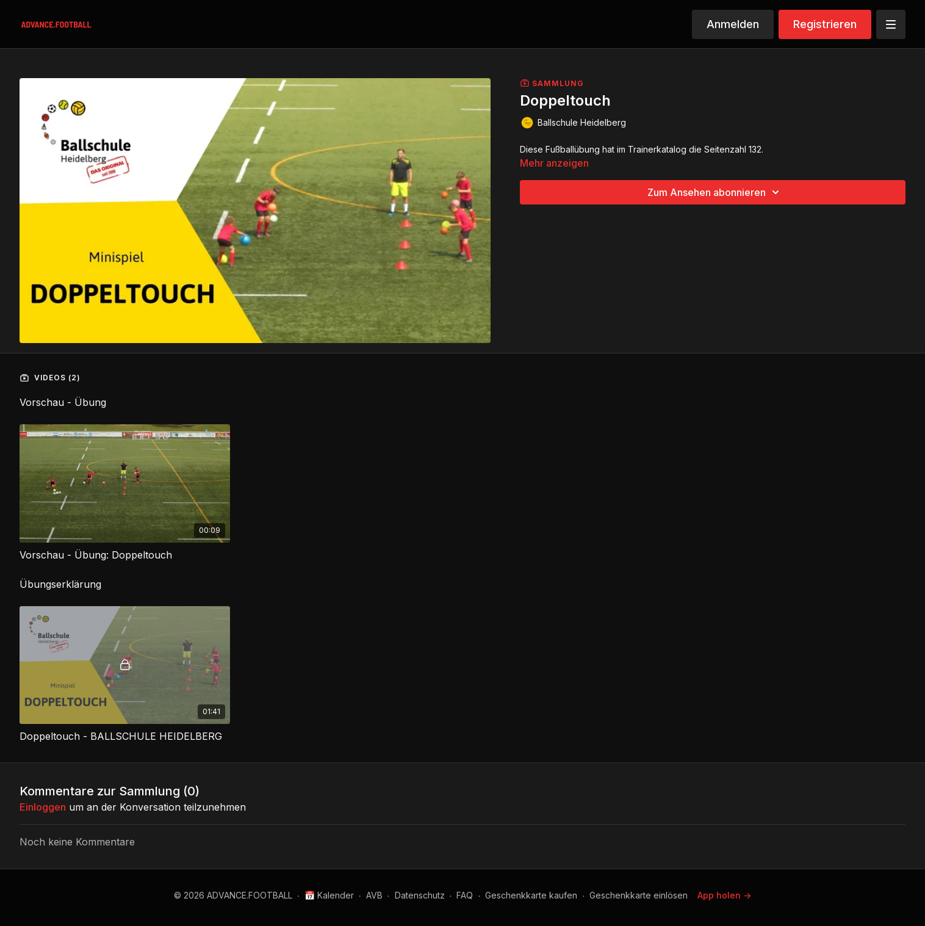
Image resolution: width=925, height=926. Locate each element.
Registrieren (825, 24)
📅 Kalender (329, 895)
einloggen (43, 807)
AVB (374, 895)
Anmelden (733, 24)
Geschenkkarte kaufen (531, 895)
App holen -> (724, 895)
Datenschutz (420, 895)
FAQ (464, 895)
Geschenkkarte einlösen (638, 895)
